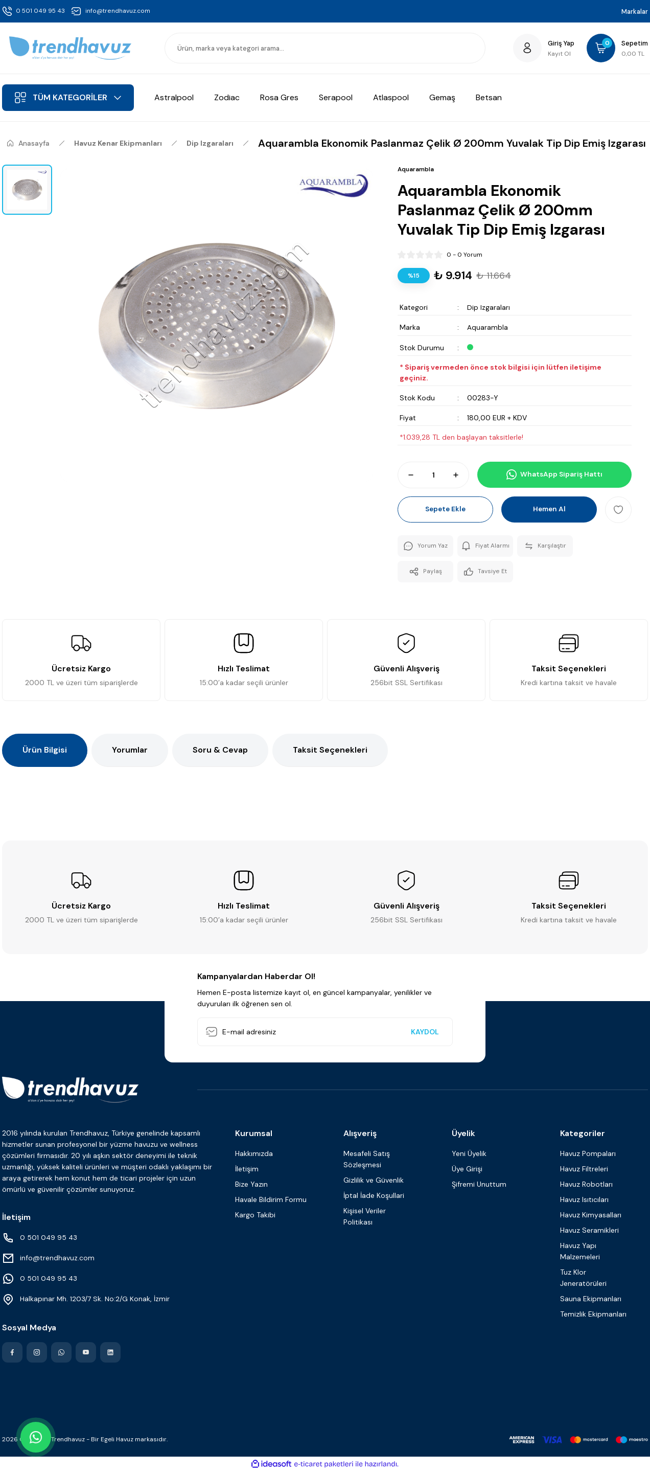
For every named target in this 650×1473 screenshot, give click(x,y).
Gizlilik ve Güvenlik (373, 1181)
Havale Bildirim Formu (271, 1201)
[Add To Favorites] (618, 509)
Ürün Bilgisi (44, 751)
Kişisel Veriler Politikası (364, 1218)
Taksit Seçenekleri (330, 751)
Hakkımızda (254, 1155)
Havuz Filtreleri (584, 1170)
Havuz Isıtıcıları (584, 1201)
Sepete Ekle (445, 509)
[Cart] (616, 48)
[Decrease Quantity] (406, 474)
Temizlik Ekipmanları (593, 1315)
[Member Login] (540, 48)
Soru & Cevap (220, 751)
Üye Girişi (467, 1170)
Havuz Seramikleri (589, 1231)
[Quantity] (433, 474)
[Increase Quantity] (460, 474)
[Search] (325, 48)
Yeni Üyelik (469, 1155)
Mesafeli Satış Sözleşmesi (366, 1160)
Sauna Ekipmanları (590, 1300)
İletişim (247, 1170)
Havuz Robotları (586, 1185)
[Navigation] (68, 97)
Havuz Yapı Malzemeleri (580, 1252)
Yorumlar (130, 751)
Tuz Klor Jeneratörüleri (583, 1279)
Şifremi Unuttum (479, 1185)
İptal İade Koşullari (373, 1197)
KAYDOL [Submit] (425, 1033)
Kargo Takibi (255, 1216)
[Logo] (70, 48)
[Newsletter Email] (325, 1033)
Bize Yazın (251, 1185)
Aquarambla (487, 327)
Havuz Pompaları (588, 1155)
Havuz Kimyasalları (590, 1216)
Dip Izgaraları (488, 307)
